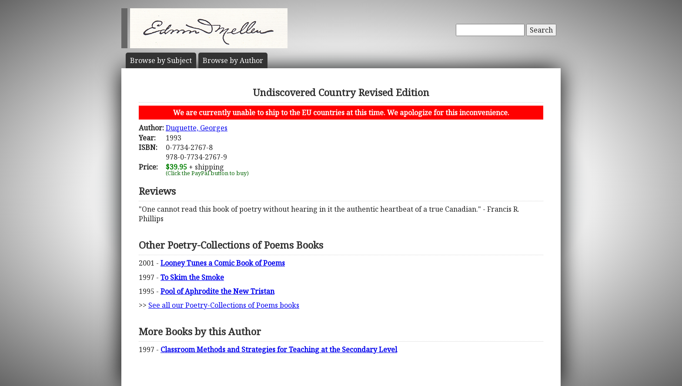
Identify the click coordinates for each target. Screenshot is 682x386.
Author (233, 60)
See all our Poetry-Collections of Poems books (223, 305)
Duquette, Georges (196, 128)
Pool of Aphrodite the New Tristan (217, 291)
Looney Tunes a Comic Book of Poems (222, 263)
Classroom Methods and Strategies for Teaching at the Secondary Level (278, 349)
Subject (161, 60)
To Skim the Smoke (192, 277)
